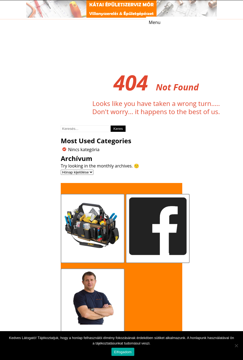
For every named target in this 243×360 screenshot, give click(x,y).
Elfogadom (123, 352)
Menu (154, 22)
